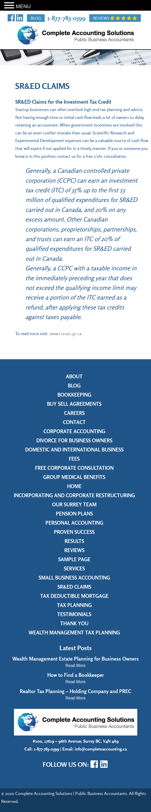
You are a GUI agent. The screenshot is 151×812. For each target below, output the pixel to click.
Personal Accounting (74, 523)
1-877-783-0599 (66, 18)
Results (74, 541)
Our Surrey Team (74, 504)
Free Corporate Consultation (74, 468)
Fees (74, 459)
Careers (74, 413)
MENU (23, 6)
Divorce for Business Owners (74, 440)
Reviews (115, 18)
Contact (74, 422)
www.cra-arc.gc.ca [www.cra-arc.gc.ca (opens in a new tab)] (66, 333)
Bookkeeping (74, 395)
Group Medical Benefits (74, 477)
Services (74, 568)
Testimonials (74, 614)
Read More (75, 665)
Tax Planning (74, 605)
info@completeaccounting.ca (101, 749)
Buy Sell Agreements (74, 404)
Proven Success (74, 532)
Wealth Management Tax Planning (74, 632)
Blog (36, 18)
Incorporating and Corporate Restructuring (74, 495)
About (74, 376)
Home (74, 486)
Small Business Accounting (74, 577)
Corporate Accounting (74, 431)
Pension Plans (74, 513)
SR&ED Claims (74, 587)
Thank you (74, 623)
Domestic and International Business (74, 449)
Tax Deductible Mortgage (74, 596)
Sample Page (74, 559)
